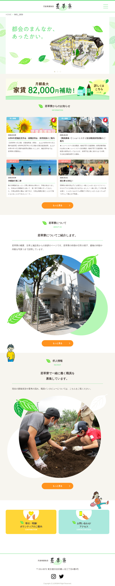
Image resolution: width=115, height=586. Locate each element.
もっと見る (57, 205)
